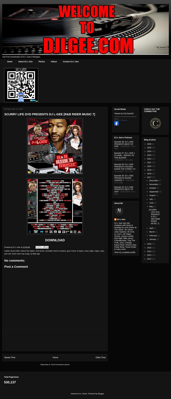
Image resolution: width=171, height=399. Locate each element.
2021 (149, 162)
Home (9, 61)
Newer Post (9, 357)
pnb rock (7, 254)
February (153, 236)
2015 (149, 248)
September (154, 192)
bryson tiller (15, 251)
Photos (42, 61)
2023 (149, 155)
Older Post (101, 357)
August (152, 195)
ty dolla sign (35, 254)
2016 (149, 244)
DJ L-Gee (121, 219)
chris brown (40, 251)
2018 (149, 174)
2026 (149, 144)
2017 (149, 177)
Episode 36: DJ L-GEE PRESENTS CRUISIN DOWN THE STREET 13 (124, 166)
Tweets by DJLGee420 (124, 113)
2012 (149, 259)
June (151, 203)
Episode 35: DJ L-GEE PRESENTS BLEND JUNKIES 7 (123, 178)
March (152, 232)
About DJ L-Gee (25, 61)
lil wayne (80, 251)
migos (97, 251)
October (153, 188)
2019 (149, 170)
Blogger (101, 394)
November (154, 184)
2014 (149, 251)
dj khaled (49, 251)
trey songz (25, 254)
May (151, 206)
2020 (149, 166)
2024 (149, 151)
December (154, 180)
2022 (149, 159)
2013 (149, 255)
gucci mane (71, 251)
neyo (102, 251)
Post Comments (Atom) (60, 365)
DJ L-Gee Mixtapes (120, 120)
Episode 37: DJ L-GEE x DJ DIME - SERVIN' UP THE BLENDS (124, 155)
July (151, 199)
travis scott (16, 254)
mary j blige (89, 251)
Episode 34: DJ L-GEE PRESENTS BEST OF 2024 (123, 189)
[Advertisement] (55, 340)
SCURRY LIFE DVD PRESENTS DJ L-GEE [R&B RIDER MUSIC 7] (154, 217)
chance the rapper (27, 251)
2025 (149, 148)
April (151, 228)
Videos (54, 61)
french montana (60, 251)
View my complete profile (124, 252)
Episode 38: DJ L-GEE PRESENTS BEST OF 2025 (123, 144)
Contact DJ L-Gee (71, 61)
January (153, 239)
